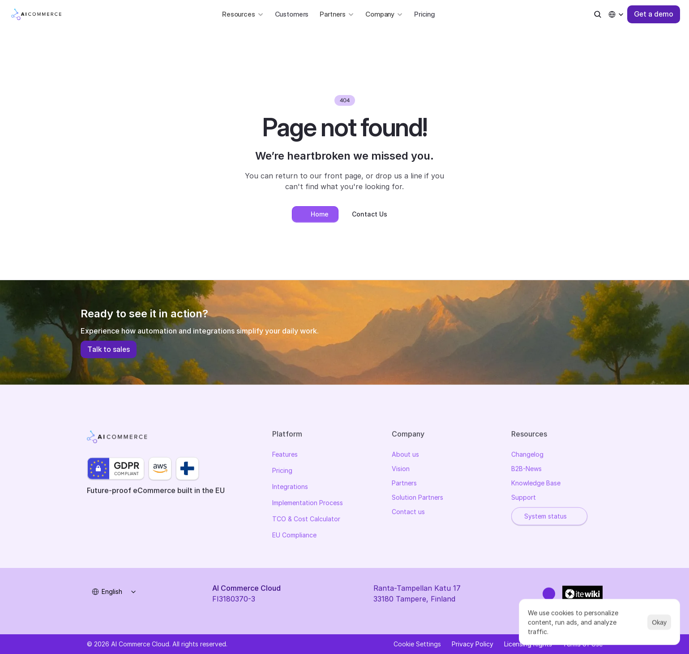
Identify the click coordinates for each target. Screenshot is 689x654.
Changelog (527, 455)
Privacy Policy (472, 644)
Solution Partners (417, 498)
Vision (401, 470)
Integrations (290, 488)
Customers (292, 14)
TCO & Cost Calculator (306, 520)
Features (285, 455)
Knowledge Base (536, 484)
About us (405, 455)
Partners (404, 484)
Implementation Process (307, 504)
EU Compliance (294, 536)
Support (523, 498)
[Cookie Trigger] (417, 644)
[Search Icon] (597, 14)
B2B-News (526, 470)
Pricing (424, 14)
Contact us (408, 513)
